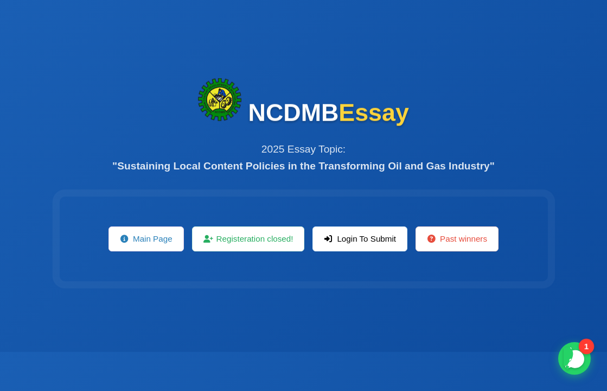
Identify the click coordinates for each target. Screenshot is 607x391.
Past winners (457, 238)
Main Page (146, 238)
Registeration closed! (248, 238)
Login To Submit (360, 238)
